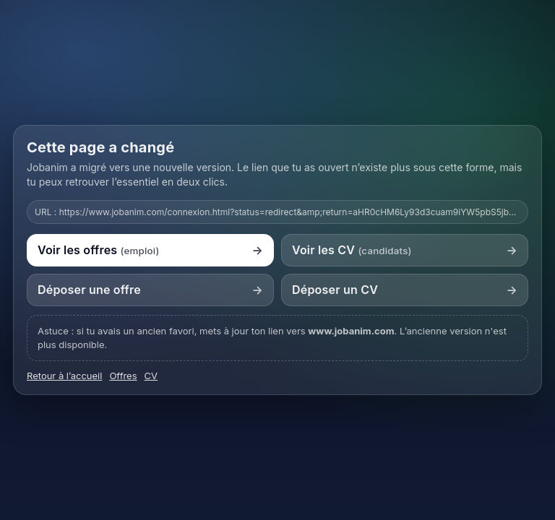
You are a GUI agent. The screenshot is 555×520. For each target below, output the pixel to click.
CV (151, 375)
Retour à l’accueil (64, 375)
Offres (123, 375)
